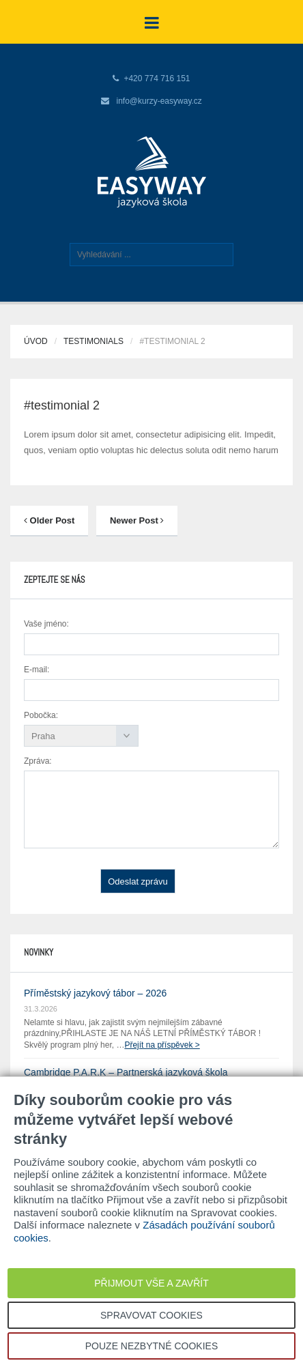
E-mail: (36, 669)
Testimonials (93, 341)
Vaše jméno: (46, 624)
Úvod (36, 341)
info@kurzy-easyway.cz (159, 101)
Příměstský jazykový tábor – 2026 (95, 993)
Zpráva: (38, 761)
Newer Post (137, 520)
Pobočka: (41, 715)
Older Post (49, 520)
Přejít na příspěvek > (161, 1045)
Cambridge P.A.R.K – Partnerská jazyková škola (126, 1072)
